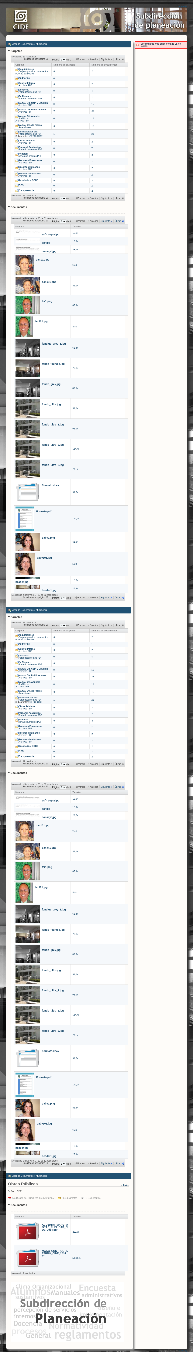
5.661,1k (76, 1258)
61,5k (75, 542)
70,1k (75, 368)
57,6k (75, 408)
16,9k (75, 580)
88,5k (75, 388)
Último (118, 221)
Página (56, 59)
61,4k (75, 348)
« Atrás (125, 1185)
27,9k (75, 588)
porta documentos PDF (30, 154)
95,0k (75, 428)
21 (92, 134)
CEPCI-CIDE (36, 136)
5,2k (74, 564)
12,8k (75, 233)
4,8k (75, 326)
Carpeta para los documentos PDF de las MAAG (32, 71)
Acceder (182, 6)
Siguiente (105, 221)
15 (92, 104)
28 (92, 110)
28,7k (75, 249)
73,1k (75, 469)
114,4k (76, 449)
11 (92, 118)
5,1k (74, 265)
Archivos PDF (27, 84)
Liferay (183, 1350)
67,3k (75, 305)
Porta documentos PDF (30, 90)
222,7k (76, 1232)
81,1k (75, 285)
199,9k (75, 518)
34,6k (75, 492)
